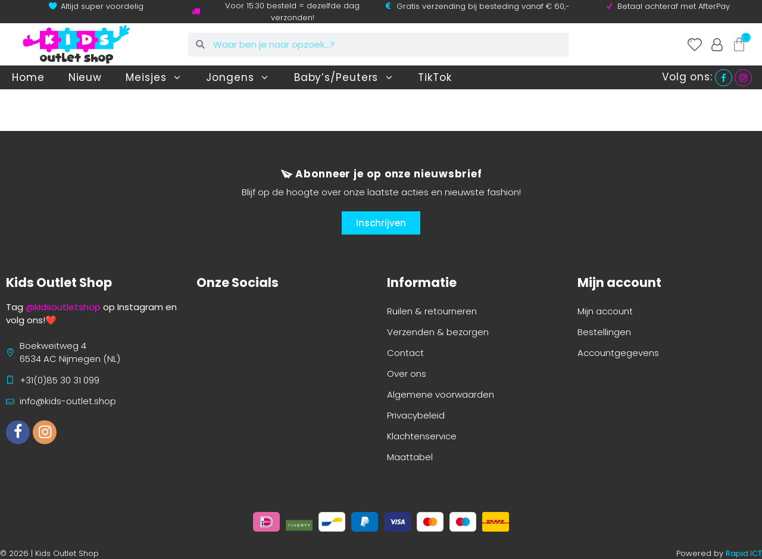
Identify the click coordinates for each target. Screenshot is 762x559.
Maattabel (410, 457)
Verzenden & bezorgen (438, 332)
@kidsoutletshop (63, 307)
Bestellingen (604, 332)
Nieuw (85, 77)
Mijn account (605, 311)
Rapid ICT (744, 553)
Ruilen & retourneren (432, 311)
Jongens (238, 78)
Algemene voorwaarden (440, 394)
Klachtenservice (422, 436)
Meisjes (154, 78)
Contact (405, 352)
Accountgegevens (618, 352)
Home (28, 77)
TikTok (434, 77)
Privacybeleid (416, 415)
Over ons (406, 373)
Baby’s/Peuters (344, 78)
